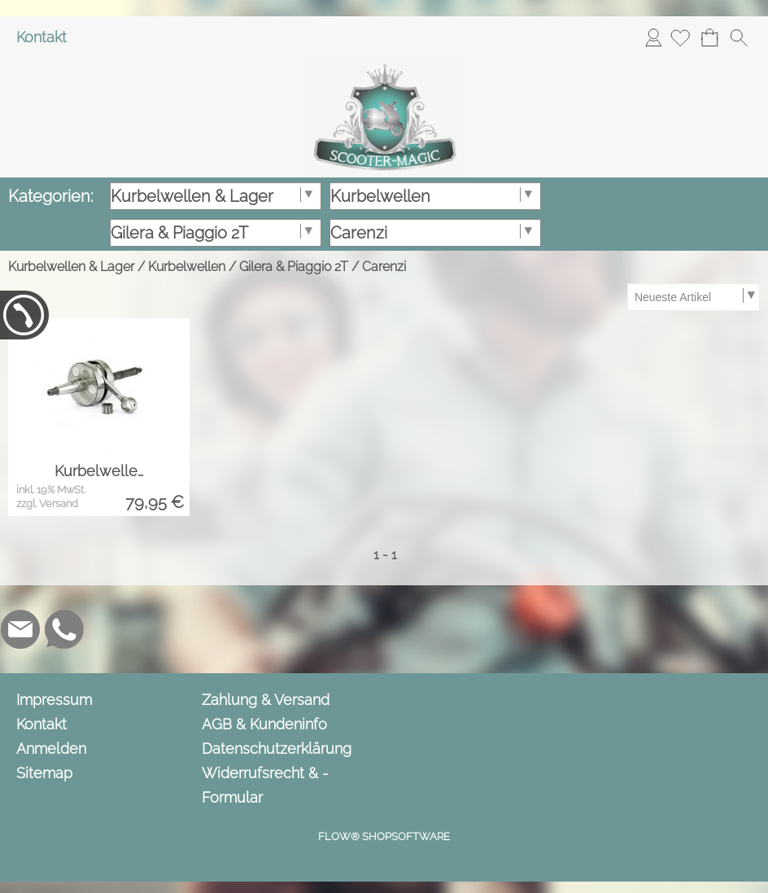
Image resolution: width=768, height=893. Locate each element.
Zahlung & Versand (265, 699)
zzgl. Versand (47, 503)
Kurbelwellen (186, 266)
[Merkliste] (680, 37)
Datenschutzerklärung (276, 748)
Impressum (54, 699)
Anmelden (653, 37)
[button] (738, 37)
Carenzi (384, 266)
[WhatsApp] (64, 629)
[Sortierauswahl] (693, 297)
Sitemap (44, 772)
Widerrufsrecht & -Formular (265, 785)
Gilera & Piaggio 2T (293, 266)
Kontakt (41, 37)
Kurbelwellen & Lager (71, 266)
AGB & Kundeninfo (264, 724)
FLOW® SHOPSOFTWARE (384, 836)
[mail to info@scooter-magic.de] (20, 629)
